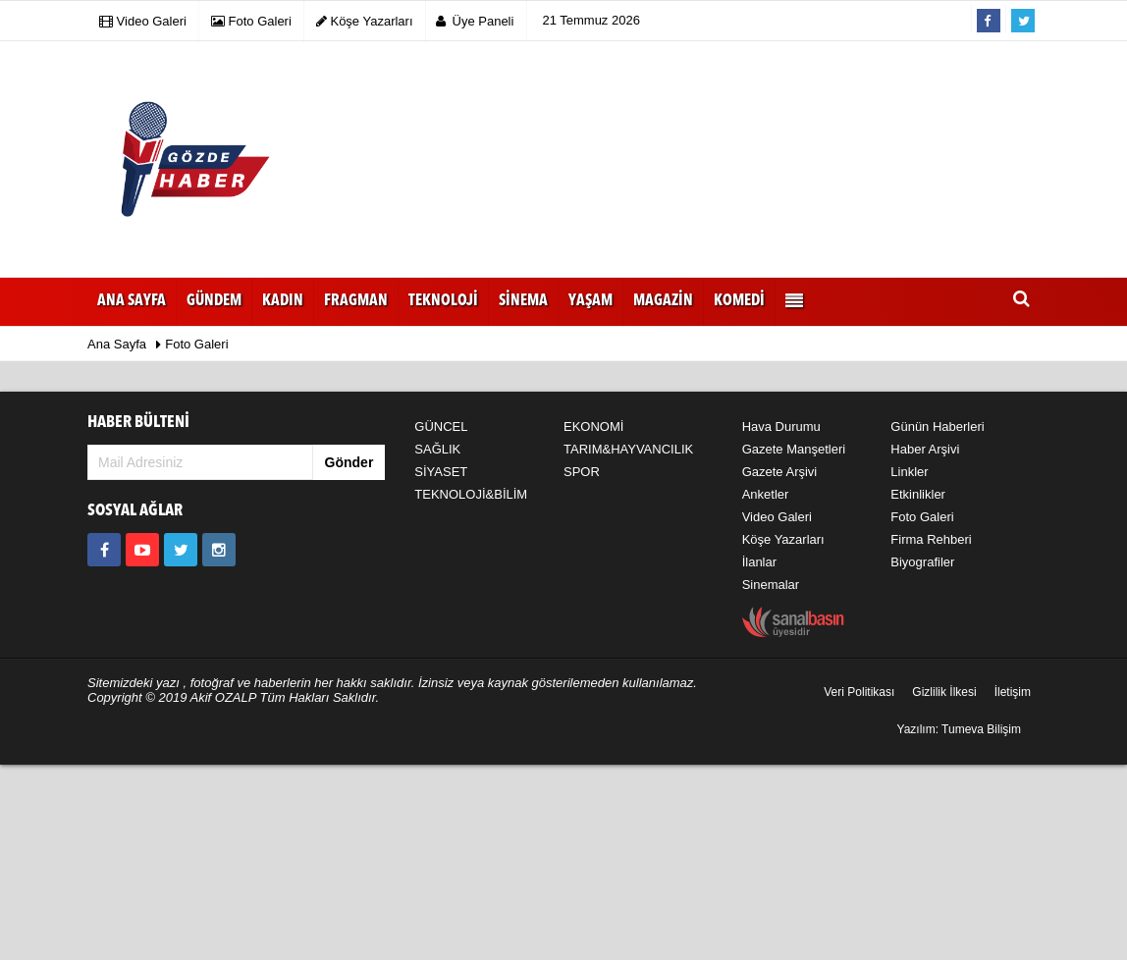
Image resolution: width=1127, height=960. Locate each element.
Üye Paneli (475, 21)
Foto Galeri (196, 344)
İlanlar (759, 562)
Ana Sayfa (131, 301)
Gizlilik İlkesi (944, 692)
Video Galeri (777, 516)
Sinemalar (771, 584)
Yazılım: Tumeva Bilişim (959, 729)
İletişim (1012, 692)
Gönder (349, 462)
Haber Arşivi (924, 449)
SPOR (582, 471)
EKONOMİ (593, 426)
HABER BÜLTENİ (138, 422)
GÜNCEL (440, 426)
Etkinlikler (917, 494)
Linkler (909, 471)
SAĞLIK (437, 449)
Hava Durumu (781, 426)
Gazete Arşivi (780, 471)
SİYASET (440, 471)
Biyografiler (922, 562)
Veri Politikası (859, 692)
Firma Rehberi (930, 539)
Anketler (765, 494)
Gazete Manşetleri (794, 449)
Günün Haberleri (937, 426)
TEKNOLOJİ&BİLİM (470, 494)
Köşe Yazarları (783, 539)
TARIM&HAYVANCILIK (628, 449)
